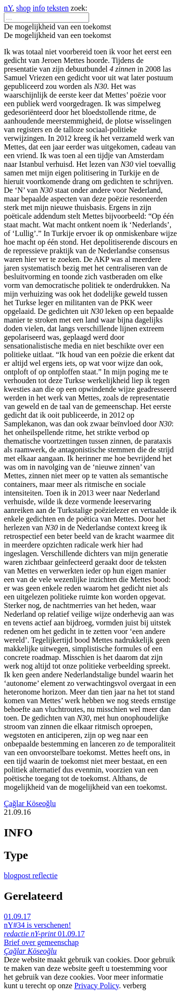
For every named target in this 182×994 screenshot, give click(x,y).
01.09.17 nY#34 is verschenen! (37, 925)
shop (23, 8)
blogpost (18, 875)
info (39, 8)
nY (8, 8)
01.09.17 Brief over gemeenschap (44, 942)
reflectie (44, 875)
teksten (58, 8)
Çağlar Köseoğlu (30, 803)
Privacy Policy (96, 986)
